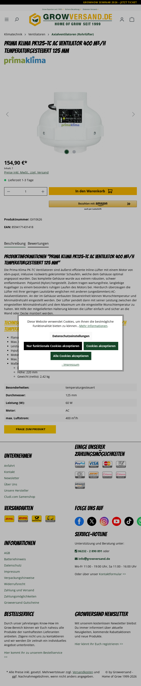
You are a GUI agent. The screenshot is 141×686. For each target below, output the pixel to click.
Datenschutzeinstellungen (70, 336)
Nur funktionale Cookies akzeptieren (53, 346)
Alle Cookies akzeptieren (71, 356)
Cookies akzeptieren (101, 346)
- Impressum (70, 364)
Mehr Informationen (93, 326)
